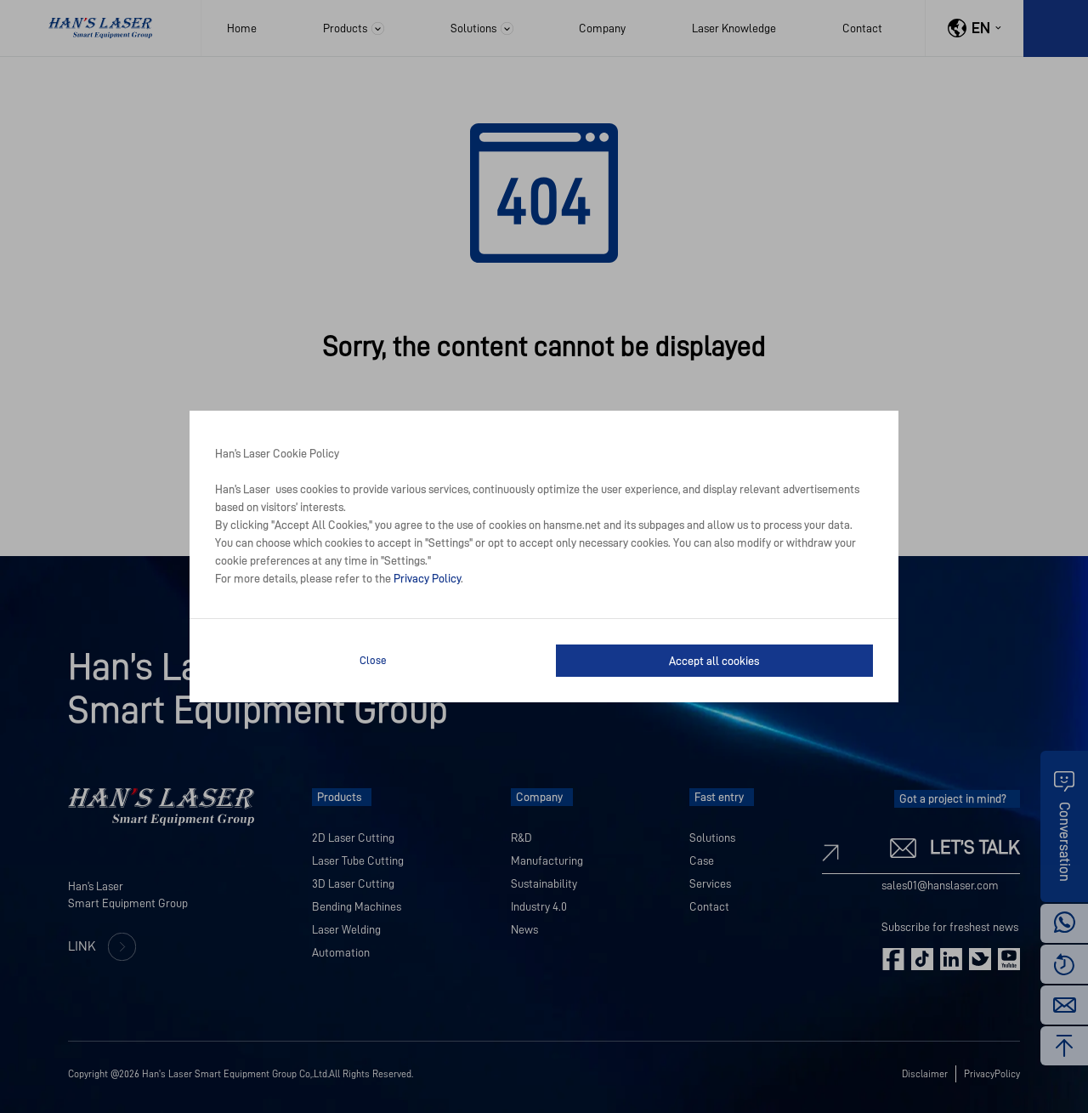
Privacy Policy (427, 578)
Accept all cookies (714, 661)
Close (373, 660)
